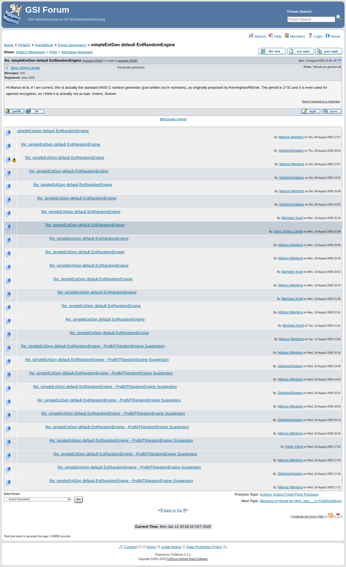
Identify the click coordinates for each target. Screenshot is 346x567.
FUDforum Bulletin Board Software (187, 559)
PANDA (24, 45)
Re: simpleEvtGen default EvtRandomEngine (43, 60)
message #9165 (127, 60)
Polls (53, 52)
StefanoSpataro (291, 150)
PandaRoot (44, 45)
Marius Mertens (291, 137)
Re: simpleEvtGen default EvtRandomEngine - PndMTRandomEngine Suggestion (93, 346)
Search (257, 36)
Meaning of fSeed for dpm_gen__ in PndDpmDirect (301, 501)
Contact (130, 547)
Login (315, 36)
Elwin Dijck (294, 447)
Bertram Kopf (292, 218)
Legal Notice (171, 547)
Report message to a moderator (321, 101)
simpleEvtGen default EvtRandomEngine (53, 131)
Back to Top (173, 510)
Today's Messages (30, 52)
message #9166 (92, 60)
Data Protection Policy (204, 547)
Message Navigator (77, 52)
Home (332, 36)
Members (295, 36)
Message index (173, 119)
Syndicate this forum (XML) (308, 516)
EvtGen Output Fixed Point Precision (289, 494)
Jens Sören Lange (25, 68)
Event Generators (72, 45)
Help (275, 36)
